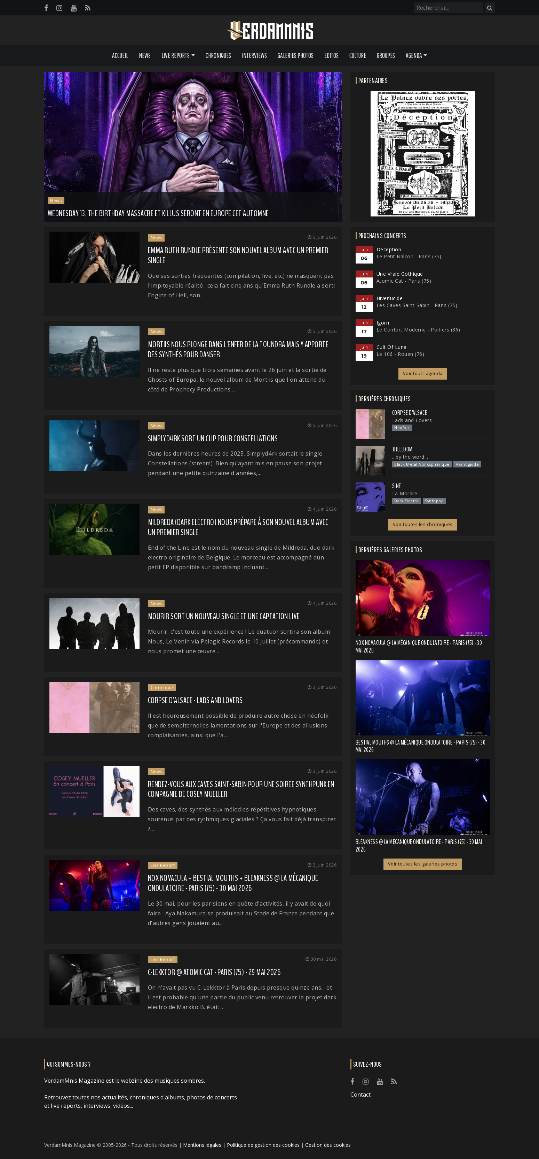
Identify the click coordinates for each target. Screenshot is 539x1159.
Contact (360, 1094)
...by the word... (410, 456)
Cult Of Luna (391, 347)
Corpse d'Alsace (409, 413)
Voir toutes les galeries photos (423, 864)
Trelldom (402, 449)
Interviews (254, 55)
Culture (357, 55)
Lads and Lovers (412, 420)
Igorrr (383, 322)
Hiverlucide (389, 298)
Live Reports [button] (175, 55)
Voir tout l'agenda (423, 373)
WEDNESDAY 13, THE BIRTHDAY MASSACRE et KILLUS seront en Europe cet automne (158, 213)
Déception (389, 249)
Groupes (386, 55)
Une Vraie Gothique (399, 273)
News (145, 55)
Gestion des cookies (328, 1145)
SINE (396, 486)
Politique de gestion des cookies (263, 1145)
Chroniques (218, 55)
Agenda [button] (414, 55)
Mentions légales (202, 1145)
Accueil (120, 55)
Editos (331, 55)
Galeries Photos (296, 55)
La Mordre (405, 493)
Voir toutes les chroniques (423, 524)
